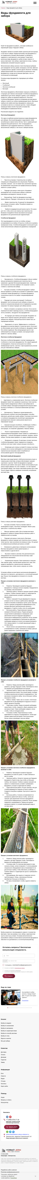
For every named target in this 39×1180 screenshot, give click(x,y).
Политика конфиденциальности (10, 1172)
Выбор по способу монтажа (9, 1033)
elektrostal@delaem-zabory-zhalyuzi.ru (17, 1134)
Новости (3, 1076)
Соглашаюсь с (18, 965)
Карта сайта (4, 1086)
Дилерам (3, 1057)
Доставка (3, 1052)
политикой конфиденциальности (22, 965)
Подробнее (13, 1178)
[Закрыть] (35, 1176)
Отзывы (3, 1081)
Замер (3, 1062)
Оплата (3, 1054)
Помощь (4, 1093)
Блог (2, 1073)
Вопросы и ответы (6, 1100)
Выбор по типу (5, 1036)
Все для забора (5, 1041)
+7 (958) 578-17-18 (12, 1120)
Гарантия (3, 1059)
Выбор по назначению (7, 1025)
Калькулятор (4, 1102)
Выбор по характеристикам (9, 1030)
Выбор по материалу (7, 1028)
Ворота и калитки (6, 1038)
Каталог (3, 1019)
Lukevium (14, 1170)
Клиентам (4, 1048)
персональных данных (20, 968)
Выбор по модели (6, 1023)
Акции (2, 1097)
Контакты (3, 1083)
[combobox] (5, 961)
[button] (7, 1007)
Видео (3, 1078)
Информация (5, 1069)
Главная (3, 8)
